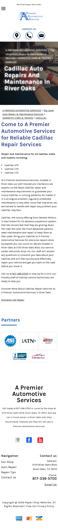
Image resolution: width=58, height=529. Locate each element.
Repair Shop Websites (38, 502)
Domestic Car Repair (12, 299)
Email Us (51, 484)
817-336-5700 (20, 273)
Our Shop (7, 462)
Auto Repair (9, 467)
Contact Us (8, 477)
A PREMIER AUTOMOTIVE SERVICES (26, 50)
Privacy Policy (45, 506)
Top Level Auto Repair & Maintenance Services (30, 54)
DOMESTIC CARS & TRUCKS (34, 58)
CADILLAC (11, 62)
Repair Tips (8, 472)
